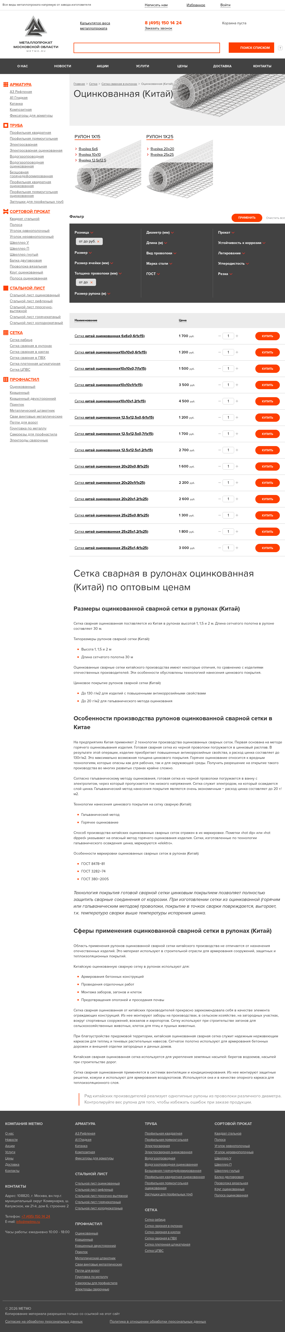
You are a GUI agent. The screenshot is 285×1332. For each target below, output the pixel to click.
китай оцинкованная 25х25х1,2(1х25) (111, 531)
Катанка (81, 1146)
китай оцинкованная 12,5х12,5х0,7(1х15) (114, 434)
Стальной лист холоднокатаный (99, 1208)
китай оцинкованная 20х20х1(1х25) (110, 482)
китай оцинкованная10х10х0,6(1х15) (111, 352)
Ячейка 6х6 (88, 149)
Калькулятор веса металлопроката (95, 26)
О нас (22, 66)
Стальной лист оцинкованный (97, 1183)
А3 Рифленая (85, 1133)
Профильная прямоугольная (166, 1140)
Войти (225, 5)
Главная (79, 84)
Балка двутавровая (229, 1177)
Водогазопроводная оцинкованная (171, 1165)
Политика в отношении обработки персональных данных (158, 1321)
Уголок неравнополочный (234, 1152)
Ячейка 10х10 (90, 154)
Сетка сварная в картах (162, 1232)
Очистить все (275, 217)
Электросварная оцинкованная (168, 1152)
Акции (102, 66)
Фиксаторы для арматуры (94, 1158)
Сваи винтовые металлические (98, 1264)
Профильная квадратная (163, 1133)
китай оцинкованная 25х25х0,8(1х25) (112, 515)
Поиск (212, 47)
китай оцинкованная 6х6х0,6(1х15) (110, 336)
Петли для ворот (87, 1271)
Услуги (142, 66)
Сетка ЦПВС (154, 1251)
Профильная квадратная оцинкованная (175, 1177)
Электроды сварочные (92, 1289)
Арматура (85, 1123)
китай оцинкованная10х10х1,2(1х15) (110, 401)
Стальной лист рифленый (94, 1190)
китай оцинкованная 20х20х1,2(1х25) (111, 499)
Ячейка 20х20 (162, 149)
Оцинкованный (86, 1233)
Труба (151, 1123)
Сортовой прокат (233, 1123)
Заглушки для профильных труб (169, 1194)
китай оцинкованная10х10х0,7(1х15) (110, 368)
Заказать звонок (158, 28)
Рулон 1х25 (159, 136)
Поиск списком (255, 48)
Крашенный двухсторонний (95, 1246)
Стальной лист (91, 1174)
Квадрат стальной (228, 1133)
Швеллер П (223, 1165)
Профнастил (88, 1224)
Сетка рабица (155, 1220)
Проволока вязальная (231, 1183)
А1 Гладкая (83, 1140)
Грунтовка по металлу (91, 1277)
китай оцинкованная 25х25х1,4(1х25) (111, 548)
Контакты (262, 66)
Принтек (81, 1252)
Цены (182, 66)
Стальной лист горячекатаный (98, 1202)
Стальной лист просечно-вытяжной (101, 1196)
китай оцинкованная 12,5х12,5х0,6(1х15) (114, 417)
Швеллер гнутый (227, 1171)
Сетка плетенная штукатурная (167, 1244)
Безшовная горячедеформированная (173, 1171)
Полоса (220, 1140)
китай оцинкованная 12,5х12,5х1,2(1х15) (114, 450)
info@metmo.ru (28, 1221)
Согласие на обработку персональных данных (44, 1321)
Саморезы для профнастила (96, 1283)
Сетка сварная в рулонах (119, 84)
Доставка (222, 66)
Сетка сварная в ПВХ (161, 1238)
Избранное (196, 5)
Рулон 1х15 (87, 136)
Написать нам (156, 5)
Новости (62, 66)
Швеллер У (223, 1158)
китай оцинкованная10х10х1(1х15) (108, 385)
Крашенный (84, 1240)
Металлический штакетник (95, 1258)
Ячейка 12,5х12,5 (92, 160)
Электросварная (157, 1146)
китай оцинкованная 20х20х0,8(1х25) (112, 466)
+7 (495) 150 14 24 (35, 1216)
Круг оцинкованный (229, 1189)
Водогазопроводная (160, 1158)
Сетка (93, 84)
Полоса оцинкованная (231, 1195)
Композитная (85, 1152)
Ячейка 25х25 (162, 154)
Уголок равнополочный (232, 1146)
